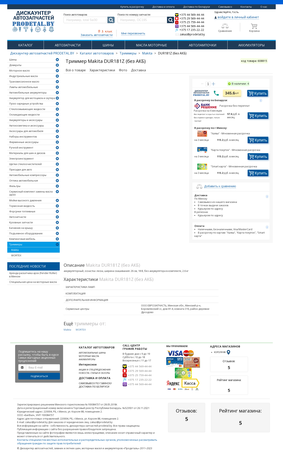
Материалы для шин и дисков (27, 153)
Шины (13, 59)
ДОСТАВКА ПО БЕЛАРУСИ (94, 386)
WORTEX (16, 255)
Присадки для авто (20, 169)
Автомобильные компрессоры (27, 175)
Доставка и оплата (163, 6)
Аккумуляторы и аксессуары (25, 120)
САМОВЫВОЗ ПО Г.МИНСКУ (95, 383)
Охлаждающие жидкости (24, 114)
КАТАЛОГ (25, 45)
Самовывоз (225, 6)
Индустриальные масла (23, 76)
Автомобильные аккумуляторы (28, 92)
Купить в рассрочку (132, 6)
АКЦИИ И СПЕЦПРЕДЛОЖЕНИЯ (94, 369)
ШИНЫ (108, 45)
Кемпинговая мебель (22, 239)
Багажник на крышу (21, 228)
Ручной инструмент (21, 147)
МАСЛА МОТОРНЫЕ (151, 45)
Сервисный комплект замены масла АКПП (31, 193)
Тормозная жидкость (22, 206)
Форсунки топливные (22, 211)
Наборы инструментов (23, 136)
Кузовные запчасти (21, 222)
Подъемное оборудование (26, 233)
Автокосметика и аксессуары (26, 125)
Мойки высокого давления (25, 200)
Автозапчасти (17, 217)
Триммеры (127, 53)
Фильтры (14, 186)
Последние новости (27, 266)
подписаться (39, 376)
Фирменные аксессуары (24, 142)
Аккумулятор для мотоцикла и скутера (32, 98)
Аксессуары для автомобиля (26, 131)
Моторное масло (19, 70)
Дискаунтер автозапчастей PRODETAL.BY (42, 53)
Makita (147, 53)
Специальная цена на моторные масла (33, 282)
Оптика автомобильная (23, 180)
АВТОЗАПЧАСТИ (68, 45)
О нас (263, 6)
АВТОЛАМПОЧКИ (202, 45)
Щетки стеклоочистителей (25, 164)
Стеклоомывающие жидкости (27, 109)
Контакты (246, 6)
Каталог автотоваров (97, 53)
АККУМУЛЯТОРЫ (251, 45)
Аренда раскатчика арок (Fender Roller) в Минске (33, 274)
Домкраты (15, 65)
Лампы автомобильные (23, 87)
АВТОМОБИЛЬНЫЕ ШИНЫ (92, 352)
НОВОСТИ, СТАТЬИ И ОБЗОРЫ (94, 373)
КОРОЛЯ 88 (222, 352)
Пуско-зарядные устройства (26, 103)
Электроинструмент (21, 158)
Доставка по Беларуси (196, 6)
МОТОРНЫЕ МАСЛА (89, 356)
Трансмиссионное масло (24, 81)
